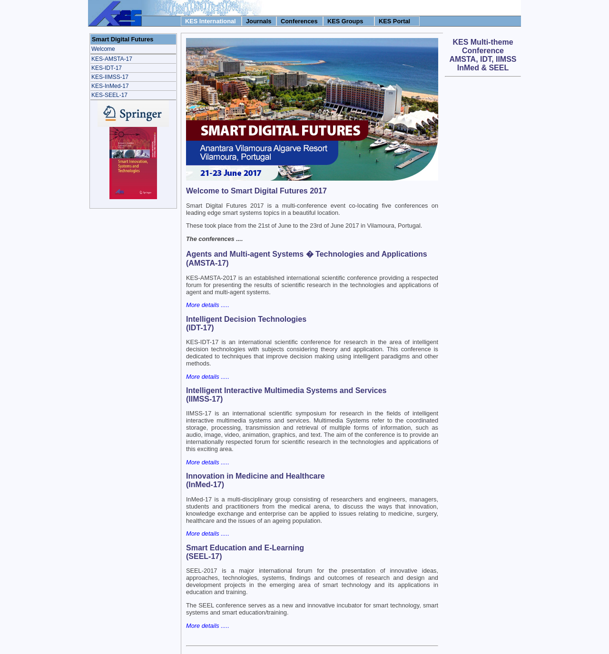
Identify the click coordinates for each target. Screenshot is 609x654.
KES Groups (345, 21)
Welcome (103, 49)
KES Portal (394, 21)
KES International (210, 21)
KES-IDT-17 (106, 68)
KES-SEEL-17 (109, 95)
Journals (258, 21)
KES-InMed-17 (110, 86)
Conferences (299, 21)
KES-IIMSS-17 (109, 77)
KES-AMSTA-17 (111, 59)
